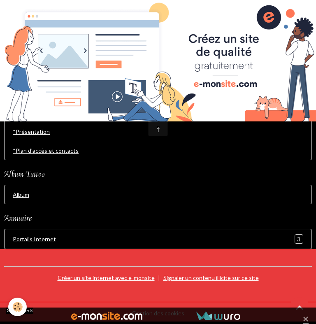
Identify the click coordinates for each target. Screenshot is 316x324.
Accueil (22, 112)
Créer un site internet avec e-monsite (106, 277)
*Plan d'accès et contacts (46, 150)
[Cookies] (17, 307)
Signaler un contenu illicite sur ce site (211, 277)
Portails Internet (158, 239)
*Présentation (31, 131)
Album (21, 194)
